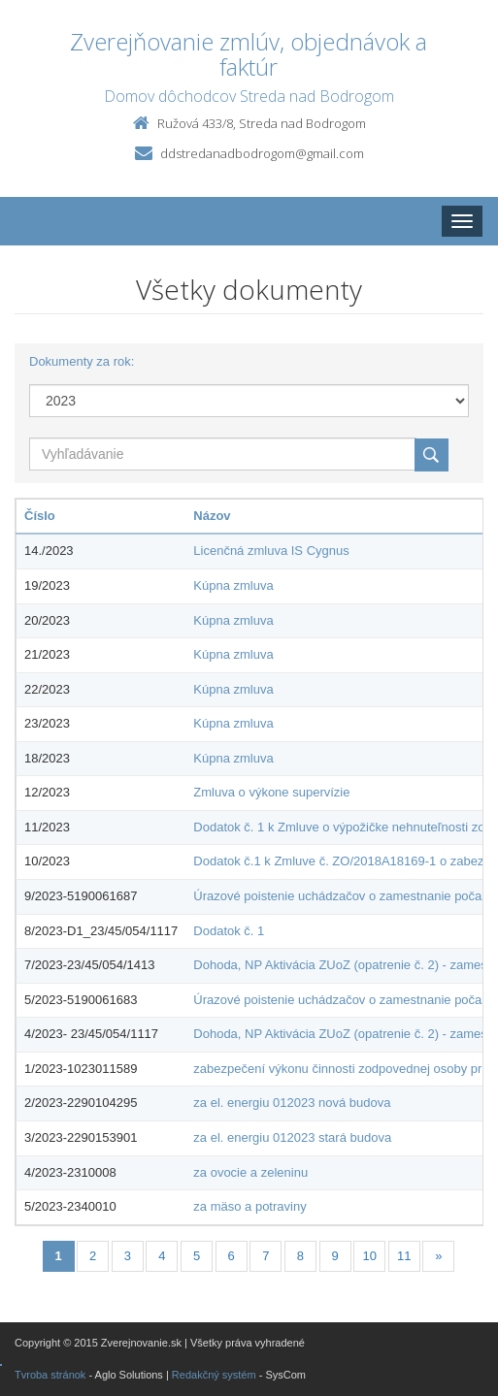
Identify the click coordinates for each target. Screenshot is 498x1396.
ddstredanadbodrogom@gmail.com (262, 153)
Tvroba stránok (50, 1374)
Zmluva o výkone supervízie (271, 792)
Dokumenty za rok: (81, 361)
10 (369, 1256)
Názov (211, 515)
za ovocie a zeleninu (250, 1172)
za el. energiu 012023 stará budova (292, 1137)
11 (404, 1256)
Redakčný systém (214, 1374)
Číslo (39, 515)
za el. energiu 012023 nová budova (291, 1102)
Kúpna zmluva (233, 585)
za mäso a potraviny (249, 1206)
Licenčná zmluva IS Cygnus (271, 550)
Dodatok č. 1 (228, 931)
